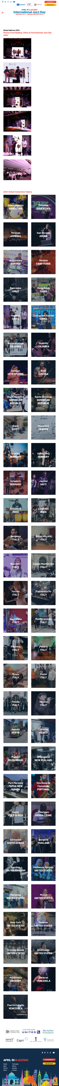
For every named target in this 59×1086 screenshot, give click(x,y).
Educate (14, 1068)
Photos (5, 1068)
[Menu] (2, 12)
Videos (14, 1066)
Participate (15, 1064)
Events (5, 1064)
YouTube (14, 2)
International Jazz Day (29, 12)
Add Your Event (50, 4)
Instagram (5, 2)
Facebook (3, 2)
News (5, 1066)
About (5, 1070)
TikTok (10, 2)
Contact (14, 1070)
